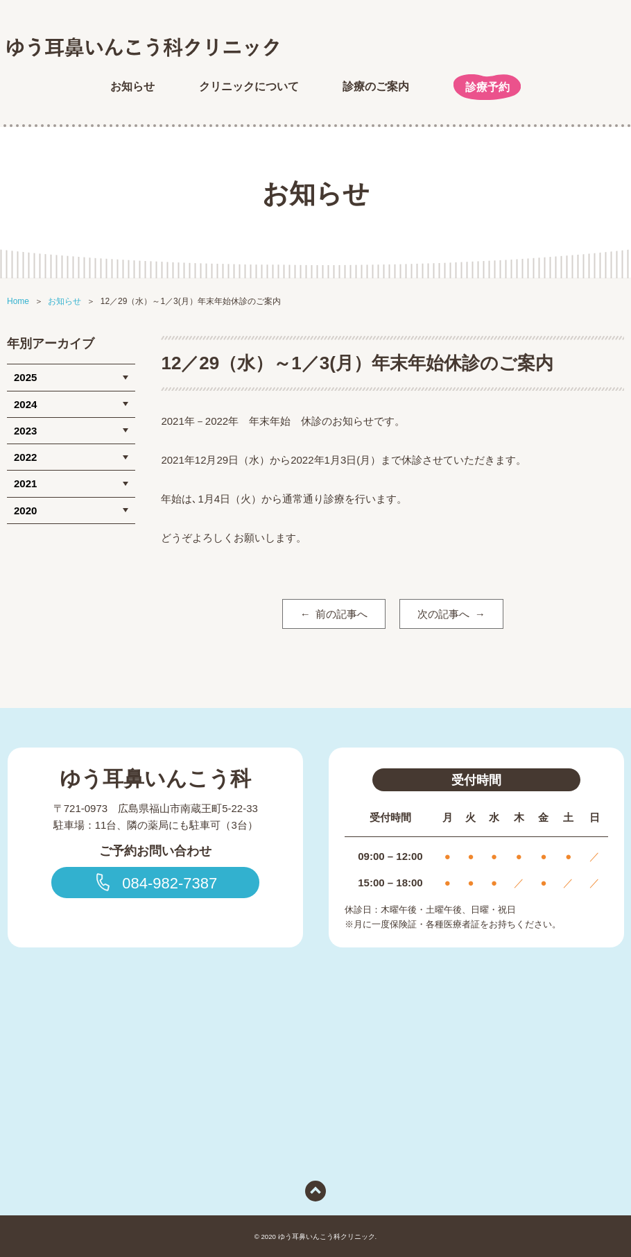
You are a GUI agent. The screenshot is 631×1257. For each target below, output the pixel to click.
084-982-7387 (155, 882)
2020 (25, 510)
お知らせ (132, 86)
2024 (25, 404)
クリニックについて (249, 86)
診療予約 (487, 87)
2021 (25, 483)
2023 (25, 431)
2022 (25, 457)
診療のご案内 (376, 86)
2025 (25, 377)
